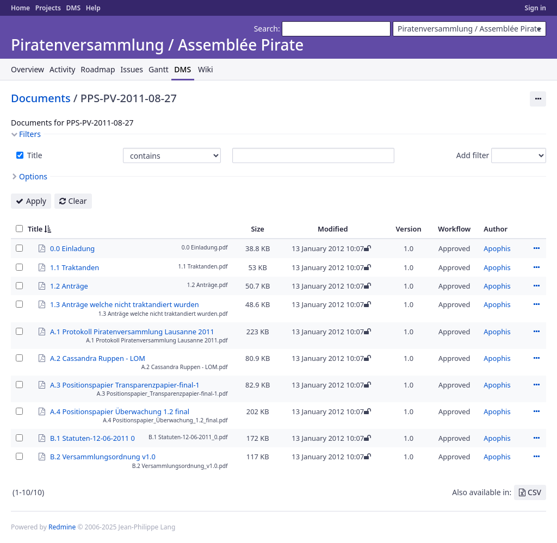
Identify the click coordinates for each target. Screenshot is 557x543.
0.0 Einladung (72, 248)
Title (33, 155)
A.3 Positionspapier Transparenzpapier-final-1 (125, 384)
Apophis (497, 248)
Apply (36, 201)
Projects (48, 8)
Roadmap (98, 69)
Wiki (205, 69)
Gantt (158, 69)
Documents (41, 98)
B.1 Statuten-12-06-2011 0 (92, 437)
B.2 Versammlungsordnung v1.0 (103, 456)
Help (93, 8)
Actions (536, 248)
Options (33, 176)
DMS (73, 8)
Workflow (454, 229)
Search (266, 28)
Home (20, 8)
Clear (78, 201)
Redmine (62, 527)
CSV (534, 492)
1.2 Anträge (69, 285)
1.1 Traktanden (74, 267)
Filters (30, 134)
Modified (333, 229)
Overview (27, 69)
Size (257, 229)
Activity (62, 69)
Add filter (473, 155)
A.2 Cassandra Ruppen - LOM (97, 357)
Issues (132, 69)
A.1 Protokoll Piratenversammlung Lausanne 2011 (132, 331)
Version (409, 229)
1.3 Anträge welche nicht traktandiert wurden (124, 303)
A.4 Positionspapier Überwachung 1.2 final (119, 411)
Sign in (535, 8)
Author (496, 229)
